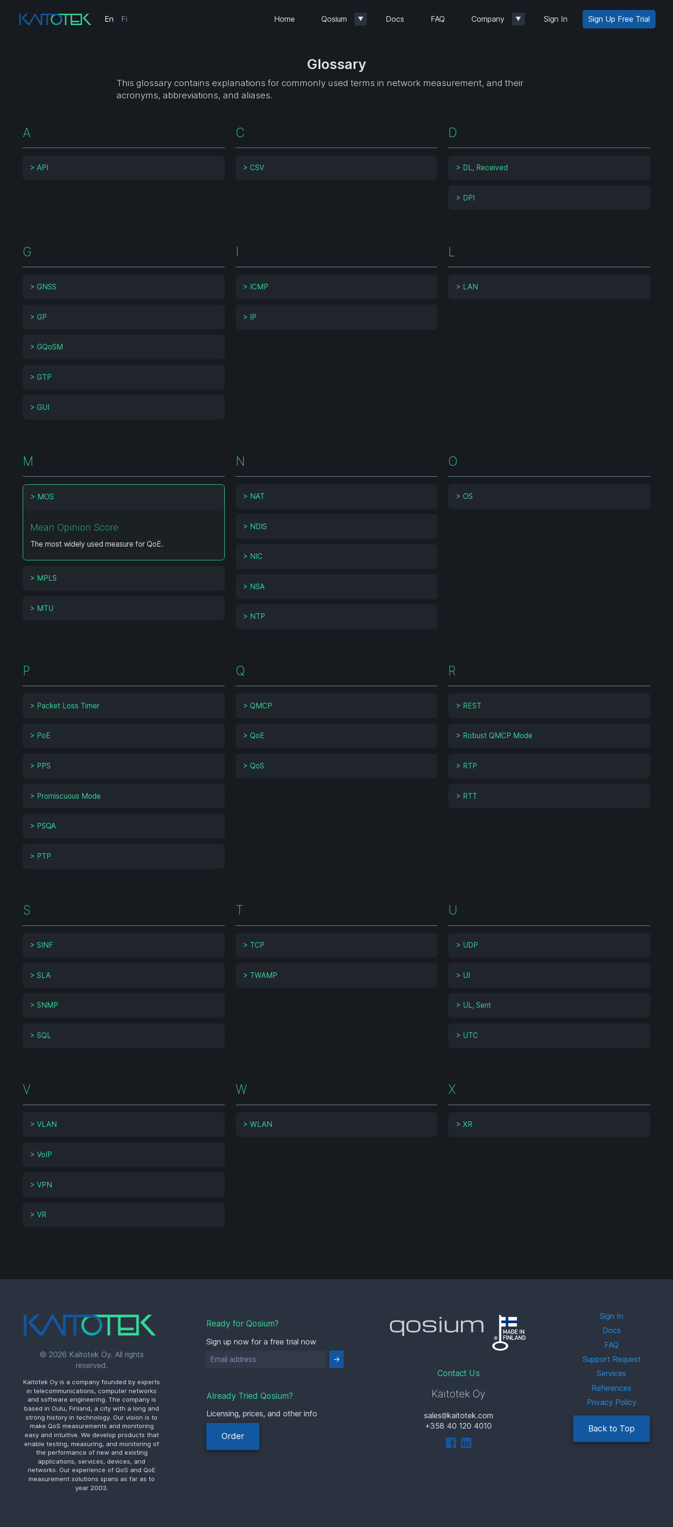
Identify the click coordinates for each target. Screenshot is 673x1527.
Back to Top (611, 1428)
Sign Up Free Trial (619, 19)
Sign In (555, 19)
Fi (124, 19)
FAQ (438, 19)
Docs (395, 19)
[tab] (124, 168)
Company (488, 19)
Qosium (334, 19)
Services (611, 1373)
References (611, 1388)
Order (232, 1436)
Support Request (612, 1359)
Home (284, 19)
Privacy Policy (612, 1402)
